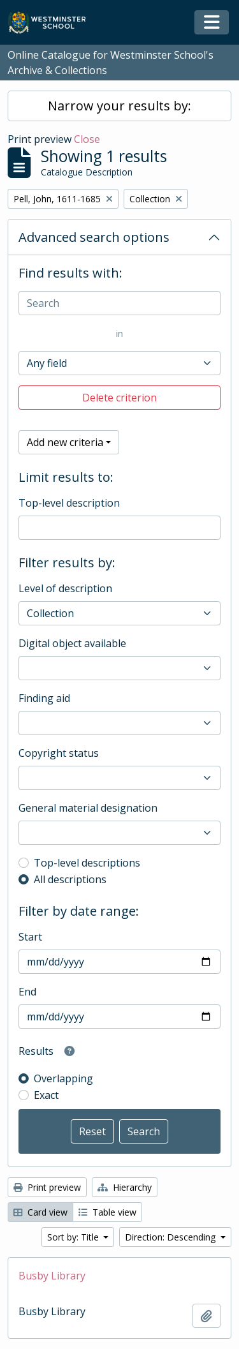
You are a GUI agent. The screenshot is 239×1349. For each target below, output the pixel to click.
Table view (107, 1212)
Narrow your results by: (119, 105)
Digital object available (72, 643)
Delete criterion (119, 398)
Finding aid (44, 698)
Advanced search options (94, 237)
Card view (40, 1212)
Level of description (65, 588)
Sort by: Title (74, 1237)
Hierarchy (125, 1187)
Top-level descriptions (87, 863)
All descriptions (70, 879)
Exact (46, 1095)
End (27, 992)
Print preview (47, 1187)
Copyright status (58, 753)
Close (87, 139)
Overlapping (63, 1078)
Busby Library (51, 1276)
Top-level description (69, 503)
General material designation (87, 808)
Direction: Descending (171, 1237)
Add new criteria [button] (65, 442)
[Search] (119, 303)
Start (30, 937)
